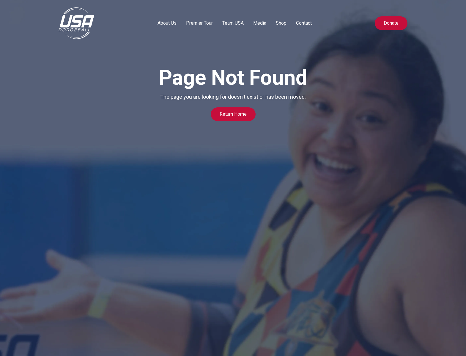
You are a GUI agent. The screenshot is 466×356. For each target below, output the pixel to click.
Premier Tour (199, 23)
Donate (391, 23)
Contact (304, 23)
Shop (281, 23)
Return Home (233, 114)
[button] (167, 23)
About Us (167, 23)
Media (259, 23)
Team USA (233, 23)
